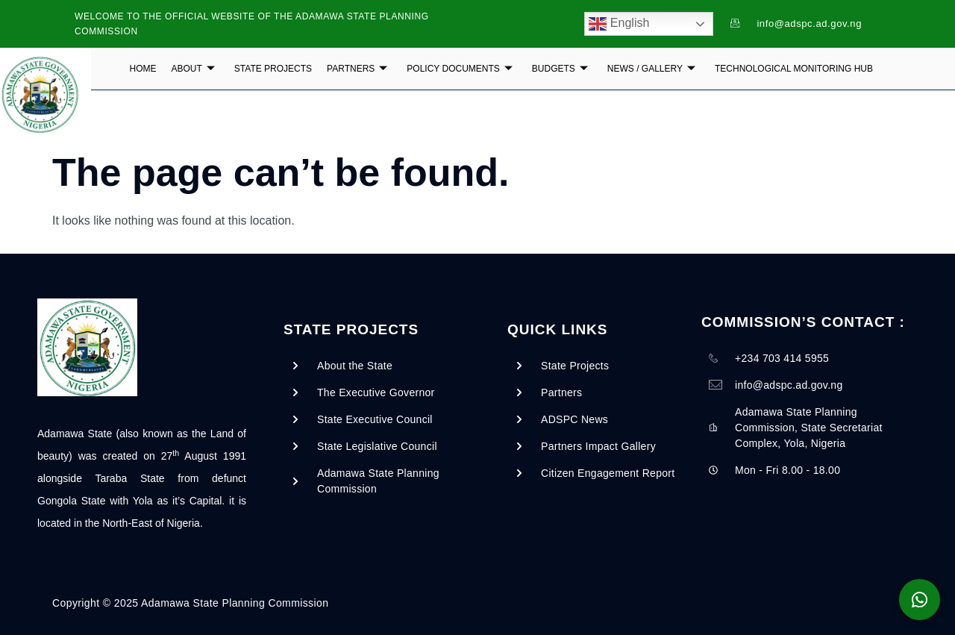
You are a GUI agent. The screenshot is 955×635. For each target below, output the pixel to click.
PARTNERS (357, 68)
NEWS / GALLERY (651, 68)
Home (143, 68)
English (619, 24)
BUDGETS (560, 68)
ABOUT (193, 68)
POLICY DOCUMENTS (459, 68)
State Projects (273, 68)
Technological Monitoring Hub (794, 68)
